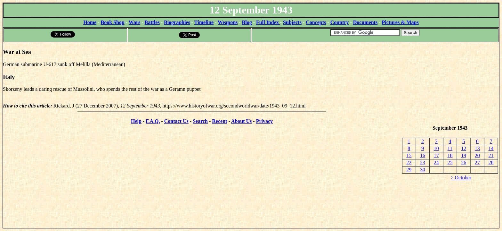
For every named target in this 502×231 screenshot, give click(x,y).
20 (477, 155)
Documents (365, 22)
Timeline (204, 22)
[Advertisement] (450, 84)
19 (463, 155)
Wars (134, 22)
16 (422, 155)
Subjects (292, 22)
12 (463, 148)
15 (408, 155)
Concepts (316, 22)
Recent (219, 121)
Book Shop (112, 22)
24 (436, 162)
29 (408, 169)
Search (200, 121)
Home (89, 22)
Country (339, 22)
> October (461, 177)
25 (449, 162)
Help (136, 121)
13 (477, 148)
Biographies (177, 22)
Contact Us (176, 121)
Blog (247, 22)
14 (491, 148)
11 (450, 148)
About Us (241, 121)
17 (436, 155)
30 (422, 169)
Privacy (264, 121)
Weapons (228, 22)
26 (463, 162)
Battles (152, 22)
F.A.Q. (153, 121)
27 (477, 162)
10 (436, 148)
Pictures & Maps (400, 22)
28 (491, 162)
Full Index (268, 22)
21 (491, 155)
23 (422, 162)
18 (449, 155)
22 (408, 162)
